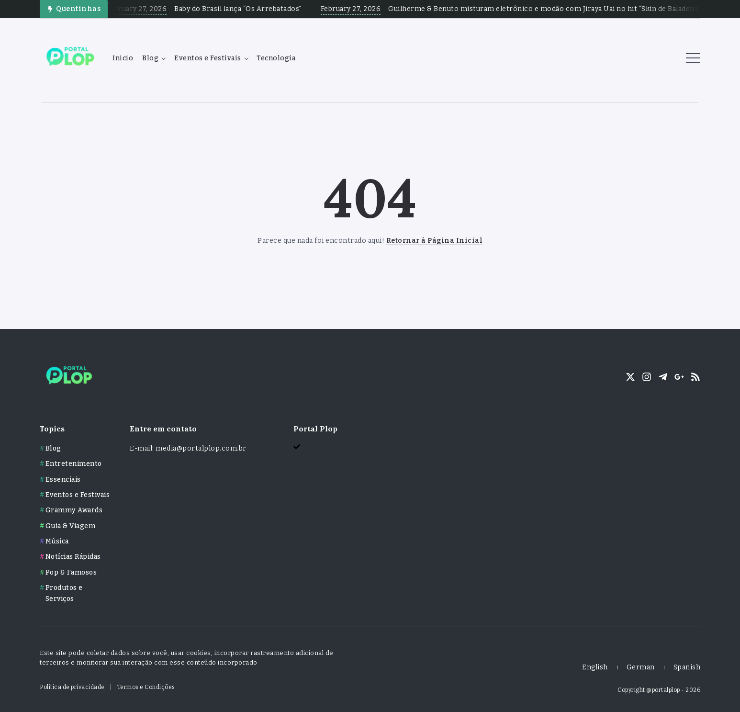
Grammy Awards (74, 510)
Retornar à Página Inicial (434, 241)
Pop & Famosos (71, 572)
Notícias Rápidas (73, 557)
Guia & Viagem (70, 526)
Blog (53, 448)
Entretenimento (73, 464)
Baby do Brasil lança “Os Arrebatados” (247, 9)
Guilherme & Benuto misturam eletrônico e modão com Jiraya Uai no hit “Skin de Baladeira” (554, 9)
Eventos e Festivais (77, 495)
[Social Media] (630, 377)
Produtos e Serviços (64, 593)
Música (57, 541)
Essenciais (63, 479)
